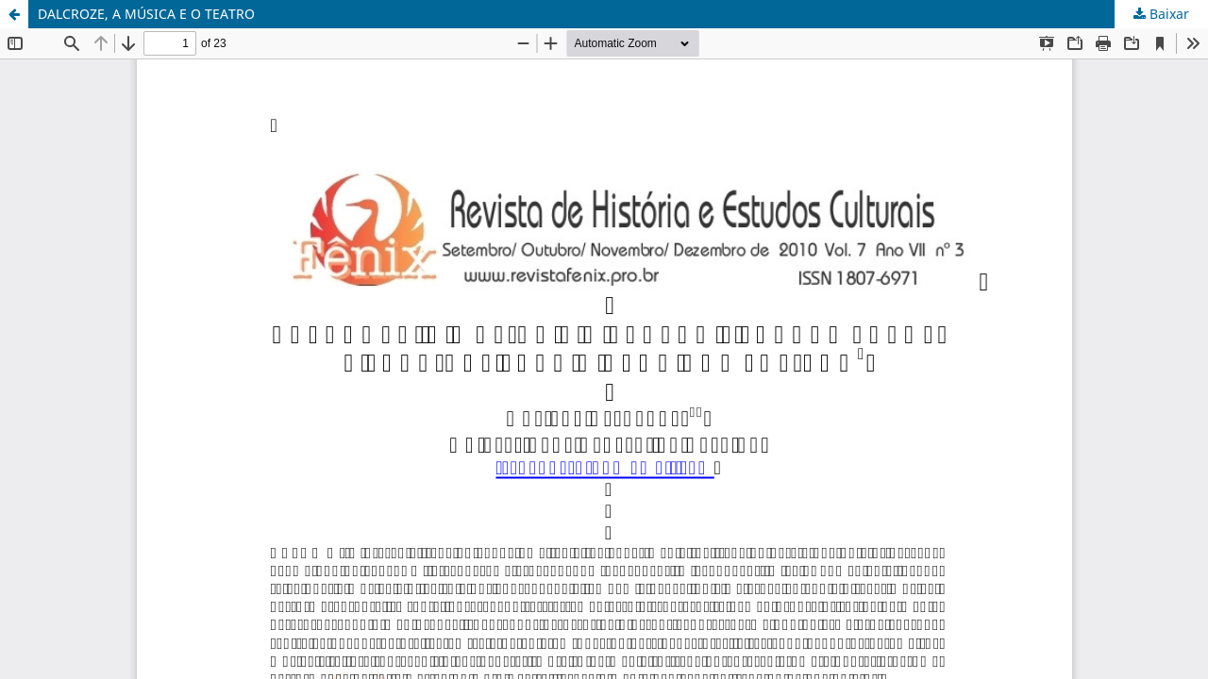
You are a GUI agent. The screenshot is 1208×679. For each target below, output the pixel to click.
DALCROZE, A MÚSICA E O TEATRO (146, 14)
